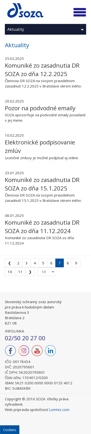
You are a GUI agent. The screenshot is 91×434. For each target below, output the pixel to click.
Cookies (9, 429)
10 (10, 271)
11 (20, 271)
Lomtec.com (59, 409)
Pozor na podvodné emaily (40, 108)
